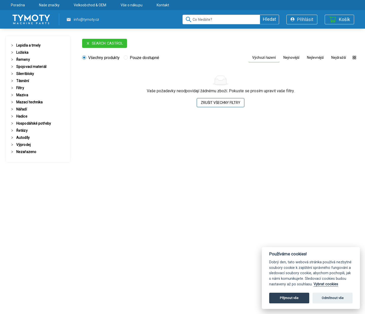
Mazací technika (29, 102)
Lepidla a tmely (28, 45)
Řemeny (23, 60)
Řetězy (22, 130)
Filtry (20, 88)
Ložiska (22, 52)
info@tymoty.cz (86, 19)
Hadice (21, 116)
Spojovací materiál (31, 67)
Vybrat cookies (326, 284)
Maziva (22, 95)
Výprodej (23, 145)
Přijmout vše (289, 298)
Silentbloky (25, 74)
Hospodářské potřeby (33, 123)
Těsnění (22, 81)
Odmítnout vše (332, 298)
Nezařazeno (26, 152)
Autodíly (23, 138)
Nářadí (21, 109)
